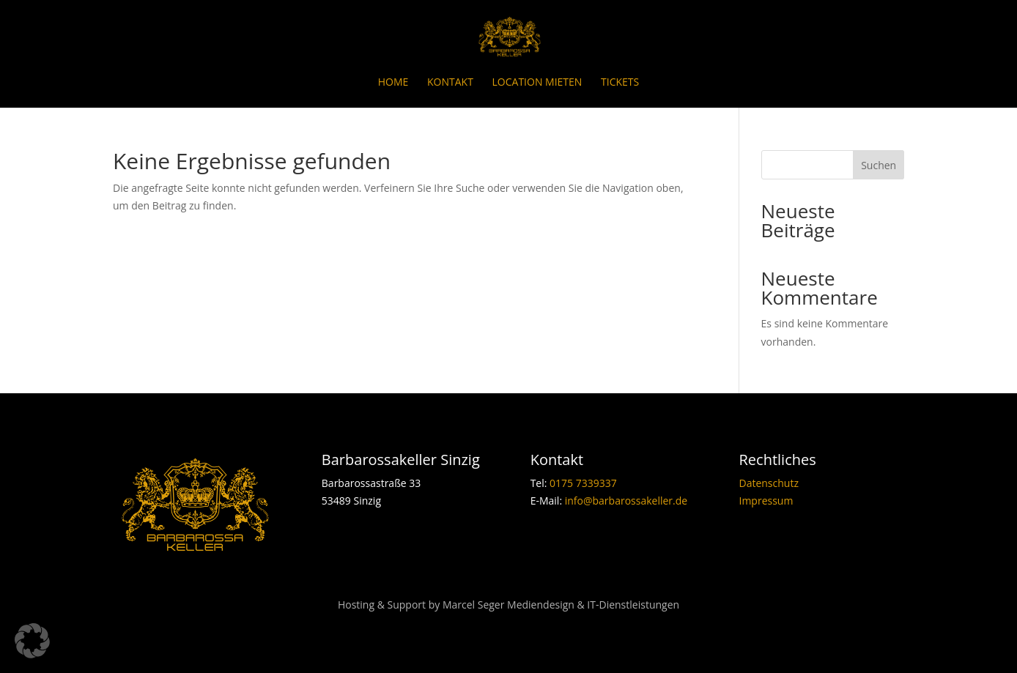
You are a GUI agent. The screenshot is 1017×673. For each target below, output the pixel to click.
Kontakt (450, 83)
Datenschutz (768, 483)
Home (393, 83)
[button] (32, 641)
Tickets (620, 83)
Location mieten (537, 83)
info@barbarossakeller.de (626, 500)
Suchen (878, 165)
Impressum (766, 500)
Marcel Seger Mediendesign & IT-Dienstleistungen (561, 604)
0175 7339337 (583, 483)
